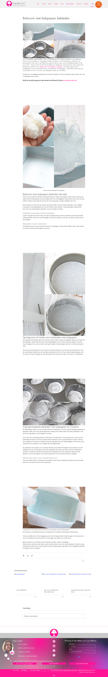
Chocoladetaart (21, 590)
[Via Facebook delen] (23, 555)
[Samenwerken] (54, 663)
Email (70, 649)
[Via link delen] (32, 555)
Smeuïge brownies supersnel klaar (80, 591)
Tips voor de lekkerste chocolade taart (51, 591)
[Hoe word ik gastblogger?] (25, 663)
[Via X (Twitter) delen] (28, 555)
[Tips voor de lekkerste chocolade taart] (54, 580)
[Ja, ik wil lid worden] (82, 664)
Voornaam (71, 643)
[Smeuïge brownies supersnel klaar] (81, 580)
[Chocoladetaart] (26, 580)
